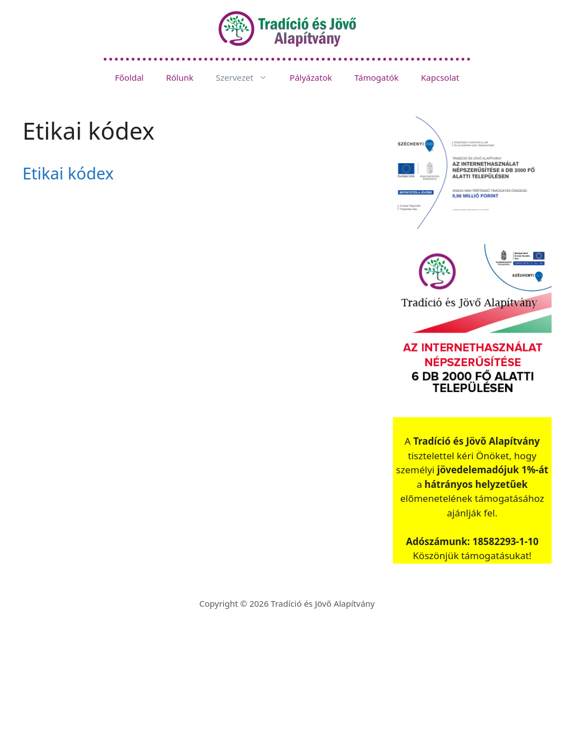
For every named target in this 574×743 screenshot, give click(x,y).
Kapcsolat (440, 77)
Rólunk (179, 77)
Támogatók (376, 77)
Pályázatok (311, 77)
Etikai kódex (68, 173)
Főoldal (129, 77)
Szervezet (247, 77)
